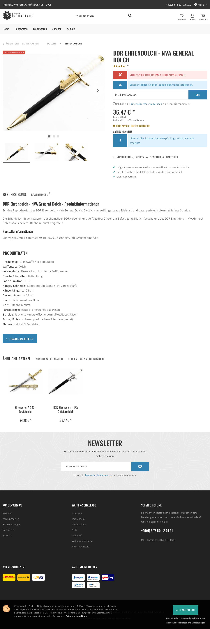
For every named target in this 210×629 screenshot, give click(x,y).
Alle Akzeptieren (185, 610)
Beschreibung (14, 190)
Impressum (78, 515)
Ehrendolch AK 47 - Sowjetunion (25, 406)
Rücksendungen (12, 520)
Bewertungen (39, 189)
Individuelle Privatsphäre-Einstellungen (185, 622)
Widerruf (77, 531)
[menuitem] (104, 16)
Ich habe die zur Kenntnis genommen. (153, 100)
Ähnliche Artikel (17, 355)
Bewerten (153, 153)
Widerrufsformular (82, 537)
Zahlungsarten (11, 515)
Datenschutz (79, 520)
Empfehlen (170, 153)
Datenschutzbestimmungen (146, 100)
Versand (7, 509)
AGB (74, 526)
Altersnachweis (80, 542)
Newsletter (9, 526)
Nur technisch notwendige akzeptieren (185, 618)
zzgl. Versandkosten (134, 116)
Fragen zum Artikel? (19, 335)
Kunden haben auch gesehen (86, 355)
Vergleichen (122, 153)
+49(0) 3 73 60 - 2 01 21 (178, 4)
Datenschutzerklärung (76, 616)
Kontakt (7, 531)
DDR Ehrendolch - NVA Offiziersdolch (65, 406)
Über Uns (77, 509)
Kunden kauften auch (49, 355)
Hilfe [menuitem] (199, 4)
